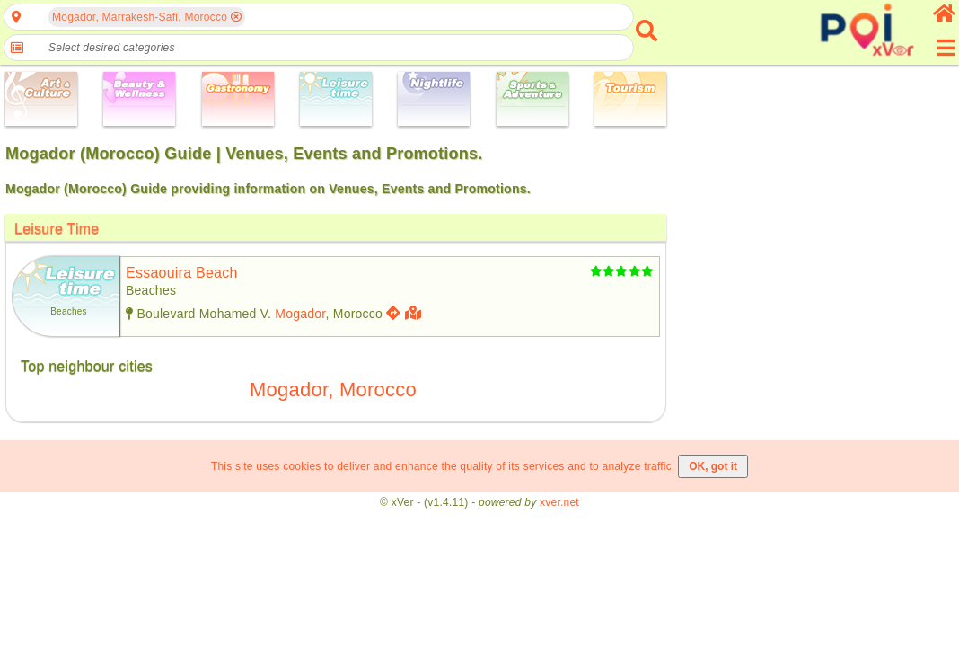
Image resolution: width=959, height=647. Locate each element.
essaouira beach (182, 272)
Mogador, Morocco (333, 389)
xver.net (559, 502)
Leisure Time (56, 228)
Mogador (300, 313)
